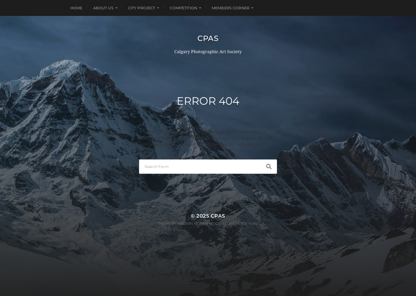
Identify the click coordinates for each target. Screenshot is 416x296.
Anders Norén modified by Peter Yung (218, 223)
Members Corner (230, 8)
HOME (76, 8)
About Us (103, 8)
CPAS (208, 38)
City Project (141, 8)
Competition (183, 8)
